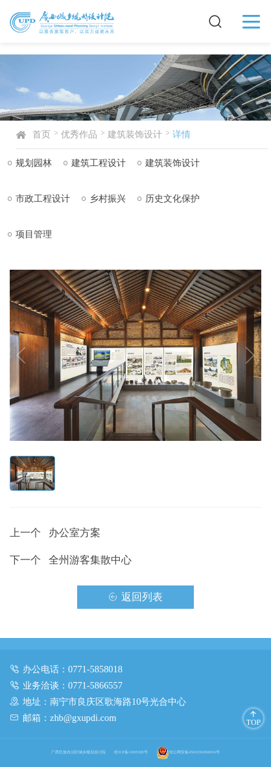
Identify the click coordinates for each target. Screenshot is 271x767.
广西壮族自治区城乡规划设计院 (78, 752)
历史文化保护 (170, 198)
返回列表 (135, 599)
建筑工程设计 (96, 163)
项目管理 (31, 234)
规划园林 (31, 163)
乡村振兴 (105, 198)
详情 (187, 134)
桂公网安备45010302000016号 (188, 752)
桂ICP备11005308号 (130, 752)
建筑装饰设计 (140, 134)
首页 (47, 134)
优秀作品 (84, 134)
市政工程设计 (40, 198)
